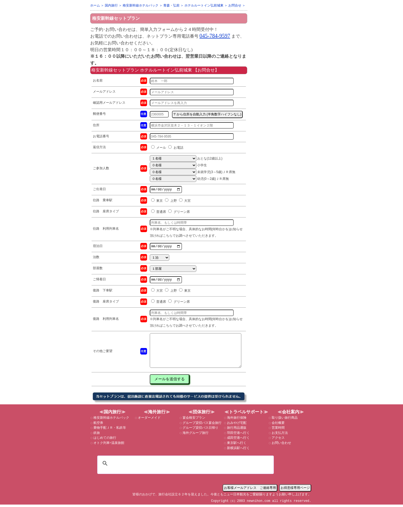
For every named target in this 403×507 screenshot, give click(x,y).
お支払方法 (279, 435)
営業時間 (278, 430)
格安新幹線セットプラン (116, 18)
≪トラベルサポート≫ (246, 414)
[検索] (185, 466)
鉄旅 (96, 435)
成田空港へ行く (238, 440)
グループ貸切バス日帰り (200, 430)
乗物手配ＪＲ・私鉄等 (109, 430)
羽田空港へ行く (238, 435)
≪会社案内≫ (291, 414)
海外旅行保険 (236, 420)
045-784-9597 (215, 36)
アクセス (278, 440)
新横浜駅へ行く (238, 450)
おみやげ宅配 (236, 425)
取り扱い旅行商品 (284, 420)
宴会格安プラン (193, 420)
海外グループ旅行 (195, 435)
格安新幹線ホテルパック (111, 420)
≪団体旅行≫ (201, 414)
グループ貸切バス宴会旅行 (202, 425)
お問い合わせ (281, 445)
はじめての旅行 (104, 440)
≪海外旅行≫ (157, 414)
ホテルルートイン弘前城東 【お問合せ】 (179, 70)
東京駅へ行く (236, 445)
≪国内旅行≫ (112, 414)
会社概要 (278, 425)
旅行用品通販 (236, 430)
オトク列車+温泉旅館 (109, 445)
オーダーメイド (149, 420)
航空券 (98, 425)
